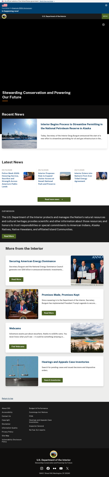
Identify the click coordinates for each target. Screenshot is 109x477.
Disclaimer (6, 424)
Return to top (7, 398)
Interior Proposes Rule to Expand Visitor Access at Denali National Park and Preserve (46, 178)
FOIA (31, 416)
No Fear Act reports (37, 430)
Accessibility (7, 412)
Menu (105, 16)
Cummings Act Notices (38, 412)
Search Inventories (52, 380)
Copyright (6, 420)
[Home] (4, 16)
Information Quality (9, 428)
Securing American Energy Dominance (32, 261)
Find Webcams (18, 346)
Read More (9, 236)
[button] (103, 24)
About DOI (6, 408)
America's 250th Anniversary (22, 8)
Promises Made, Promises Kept (60, 294)
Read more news (52, 199)
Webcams (15, 328)
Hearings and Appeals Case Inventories (65, 361)
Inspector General (36, 426)
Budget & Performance (38, 408)
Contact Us (6, 416)
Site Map (5, 436)
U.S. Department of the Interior (54, 16)
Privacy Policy (7, 432)
